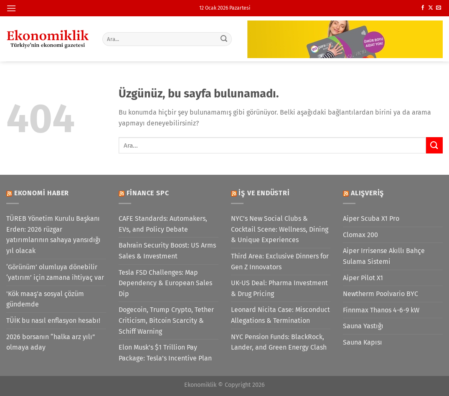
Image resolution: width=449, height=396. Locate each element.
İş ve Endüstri (263, 193)
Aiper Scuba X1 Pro (371, 218)
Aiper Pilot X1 (363, 278)
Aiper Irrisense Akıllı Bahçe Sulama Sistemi (384, 256)
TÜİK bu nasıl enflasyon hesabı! (53, 320)
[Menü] (11, 8)
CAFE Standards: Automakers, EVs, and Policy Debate (163, 224)
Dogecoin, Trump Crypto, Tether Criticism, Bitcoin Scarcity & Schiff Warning (166, 320)
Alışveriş (367, 193)
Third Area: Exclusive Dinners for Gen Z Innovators (280, 261)
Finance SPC (148, 193)
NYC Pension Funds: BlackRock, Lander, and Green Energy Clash (279, 342)
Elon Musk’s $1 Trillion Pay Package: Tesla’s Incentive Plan (165, 352)
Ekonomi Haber (41, 193)
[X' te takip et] (430, 8)
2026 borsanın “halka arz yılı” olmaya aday (50, 342)
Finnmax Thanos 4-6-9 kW (381, 310)
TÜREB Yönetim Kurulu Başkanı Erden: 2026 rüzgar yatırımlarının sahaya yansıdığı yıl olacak (53, 235)
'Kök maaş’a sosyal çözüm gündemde (45, 299)
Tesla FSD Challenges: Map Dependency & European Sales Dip (165, 283)
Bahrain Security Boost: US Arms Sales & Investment (167, 250)
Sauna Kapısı (362, 342)
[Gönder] (224, 39)
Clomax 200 (360, 235)
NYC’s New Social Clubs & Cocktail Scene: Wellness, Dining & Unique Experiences (279, 229)
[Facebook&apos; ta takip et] (422, 8)
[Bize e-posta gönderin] (438, 8)
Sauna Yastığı (363, 326)
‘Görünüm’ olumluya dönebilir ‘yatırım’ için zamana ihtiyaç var (55, 272)
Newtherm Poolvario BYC (380, 294)
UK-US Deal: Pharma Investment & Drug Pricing (279, 288)
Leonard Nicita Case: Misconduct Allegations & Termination (280, 315)
